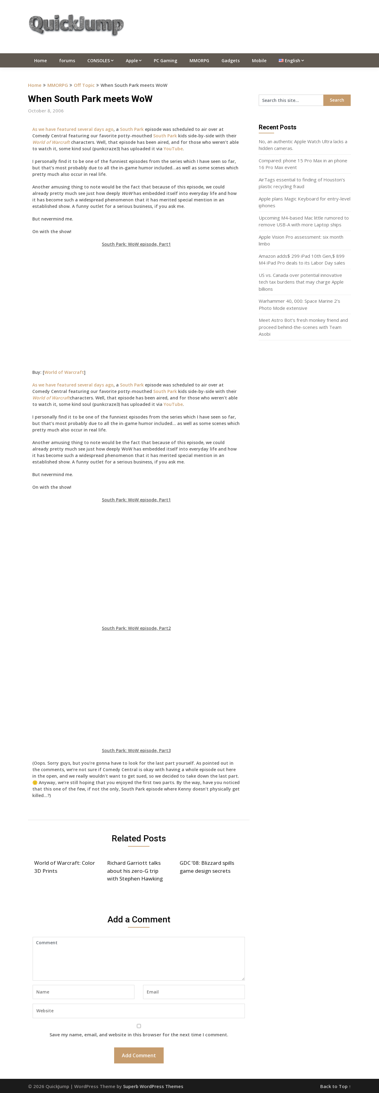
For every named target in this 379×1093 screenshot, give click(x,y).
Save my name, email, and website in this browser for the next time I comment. (139, 1034)
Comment (139, 959)
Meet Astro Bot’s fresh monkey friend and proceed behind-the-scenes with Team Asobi (303, 327)
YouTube (173, 149)
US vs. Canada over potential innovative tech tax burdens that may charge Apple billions (301, 282)
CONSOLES (98, 60)
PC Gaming (165, 60)
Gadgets (230, 60)
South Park (132, 129)
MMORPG (199, 60)
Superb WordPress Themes (153, 1086)
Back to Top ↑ (335, 1086)
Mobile (259, 60)
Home (40, 60)
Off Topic (84, 85)
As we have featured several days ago (73, 129)
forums (67, 60)
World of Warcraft (64, 372)
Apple (132, 60)
